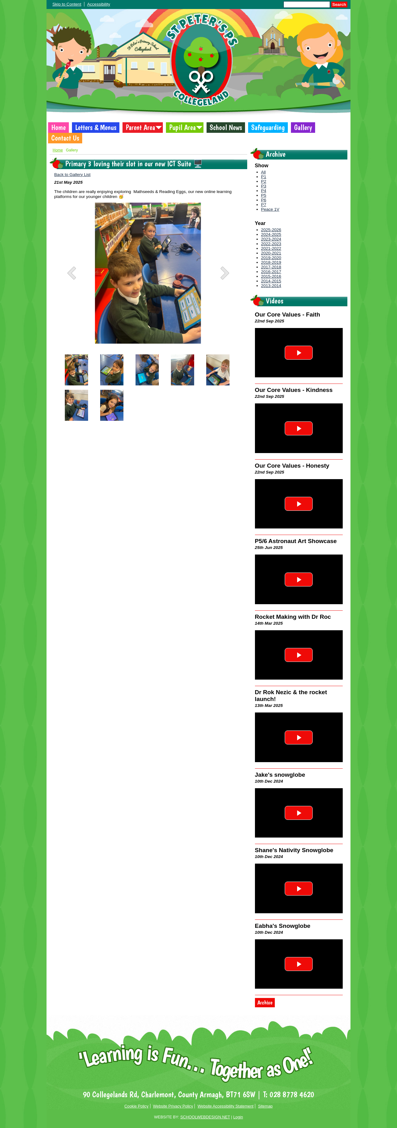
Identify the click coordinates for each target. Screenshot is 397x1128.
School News (226, 127)
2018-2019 (271, 262)
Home (58, 127)
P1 (263, 176)
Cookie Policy (136, 1106)
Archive (264, 1002)
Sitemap (265, 1106)
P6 (263, 200)
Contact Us (65, 138)
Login (238, 1117)
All (263, 172)
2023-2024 (271, 239)
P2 (263, 181)
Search (339, 4)
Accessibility (98, 4)
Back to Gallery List (72, 174)
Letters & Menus (95, 127)
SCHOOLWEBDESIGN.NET (205, 1117)
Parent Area (140, 127)
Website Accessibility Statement (225, 1106)
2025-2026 (271, 229)
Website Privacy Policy (173, 1106)
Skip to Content (66, 4)
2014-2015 (271, 281)
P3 (263, 186)
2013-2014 (271, 285)
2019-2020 (271, 257)
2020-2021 (271, 253)
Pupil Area (182, 127)
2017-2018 (271, 267)
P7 (263, 204)
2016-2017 (271, 271)
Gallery (303, 127)
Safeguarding (268, 127)
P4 (263, 190)
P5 (263, 195)
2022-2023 (271, 243)
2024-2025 (271, 234)
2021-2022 (271, 248)
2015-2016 (271, 276)
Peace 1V (270, 209)
